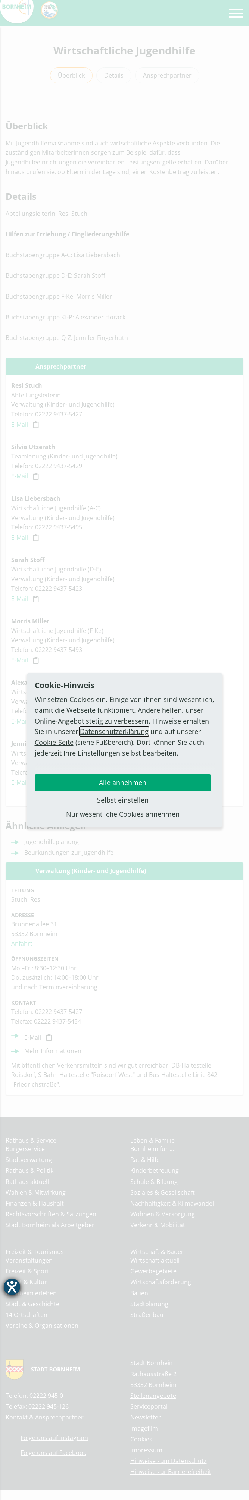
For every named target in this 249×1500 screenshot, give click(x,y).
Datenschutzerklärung (114, 731)
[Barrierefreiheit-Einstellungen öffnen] (12, 1287)
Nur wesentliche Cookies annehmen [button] (123, 814)
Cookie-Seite (54, 742)
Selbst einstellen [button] (123, 799)
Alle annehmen (122, 782)
